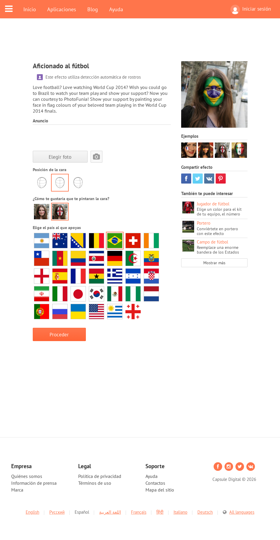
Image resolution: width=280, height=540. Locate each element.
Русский (57, 512)
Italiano (180, 512)
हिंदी (159, 512)
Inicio (29, 9)
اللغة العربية (110, 512)
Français (138, 512)
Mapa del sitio (159, 490)
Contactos (155, 483)
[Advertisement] (140, 43)
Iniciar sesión (250, 9)
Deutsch (205, 512)
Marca (17, 490)
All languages (241, 512)
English (32, 512)
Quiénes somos (26, 476)
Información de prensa (34, 483)
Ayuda (116, 9)
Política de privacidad (99, 476)
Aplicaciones (61, 9)
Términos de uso (94, 483)
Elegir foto (60, 156)
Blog (92, 9)
